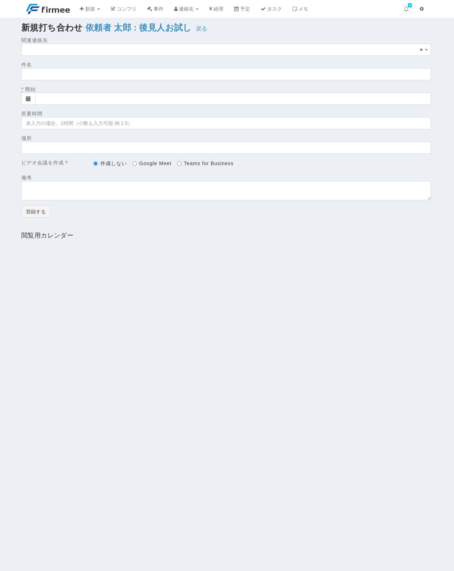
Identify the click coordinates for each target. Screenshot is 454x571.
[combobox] (226, 50)
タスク (271, 9)
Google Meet (152, 163)
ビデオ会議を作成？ (45, 162)
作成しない (110, 163)
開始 (28, 89)
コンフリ (124, 9)
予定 (242, 9)
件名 (26, 64)
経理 (216, 9)
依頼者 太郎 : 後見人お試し (138, 27)
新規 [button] (90, 9)
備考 (26, 177)
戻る (201, 29)
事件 (155, 9)
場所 (26, 138)
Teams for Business (205, 163)
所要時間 (32, 113)
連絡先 (186, 9)
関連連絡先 (34, 40)
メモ (300, 9)
